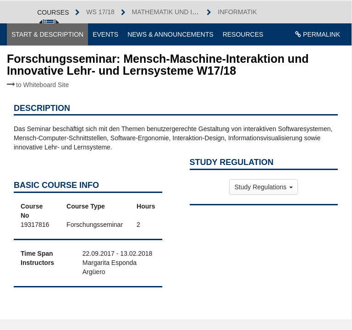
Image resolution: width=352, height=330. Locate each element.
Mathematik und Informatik (181, 12)
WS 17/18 (100, 12)
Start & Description (47, 34)
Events (105, 34)
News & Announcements (170, 34)
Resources (243, 34)
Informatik (237, 12)
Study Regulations (263, 187)
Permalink (317, 34)
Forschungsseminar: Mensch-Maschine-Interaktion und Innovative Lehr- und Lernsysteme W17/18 (157, 70)
